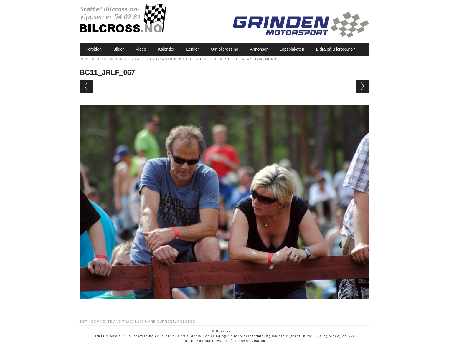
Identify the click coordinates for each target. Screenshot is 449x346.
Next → (362, 86)
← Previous (86, 86)
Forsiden (93, 49)
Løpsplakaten (291, 49)
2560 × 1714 (153, 59)
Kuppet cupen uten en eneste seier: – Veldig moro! (224, 59)
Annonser (259, 49)
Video (141, 49)
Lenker (192, 49)
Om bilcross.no (224, 49)
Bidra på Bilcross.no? (335, 49)
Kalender (166, 49)
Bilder (118, 49)
